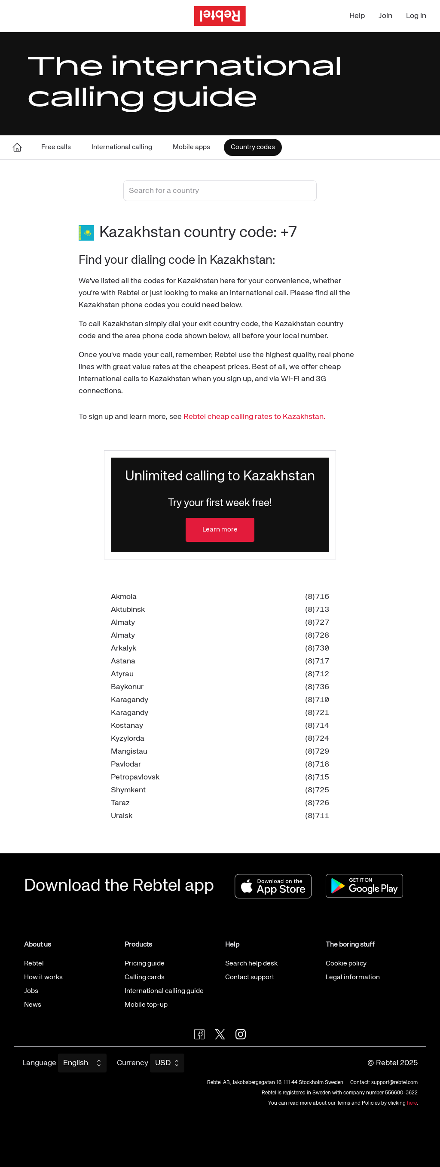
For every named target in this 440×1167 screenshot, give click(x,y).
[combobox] (220, 191)
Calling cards (145, 977)
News (32, 1005)
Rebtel (34, 963)
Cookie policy (346, 963)
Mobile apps (191, 147)
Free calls (56, 147)
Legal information (353, 977)
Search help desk (251, 963)
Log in (416, 16)
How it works (43, 977)
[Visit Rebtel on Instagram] (240, 1034)
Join (385, 16)
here (412, 1103)
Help (357, 16)
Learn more (220, 529)
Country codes (253, 147)
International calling (122, 147)
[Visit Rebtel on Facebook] (199, 1034)
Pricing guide (145, 963)
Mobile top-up (146, 1005)
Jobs (31, 991)
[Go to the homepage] (220, 16)
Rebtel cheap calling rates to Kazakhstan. (254, 417)
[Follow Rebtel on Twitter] (220, 1034)
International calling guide (164, 991)
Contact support (249, 977)
